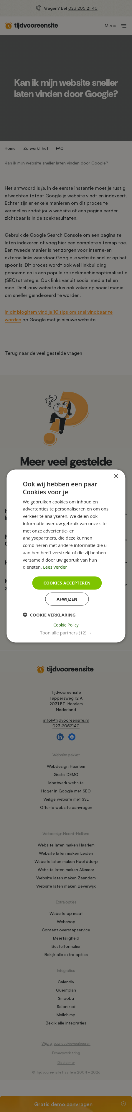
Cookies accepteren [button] (66, 583)
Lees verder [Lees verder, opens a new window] (55, 567)
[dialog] (65, 556)
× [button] (116, 476)
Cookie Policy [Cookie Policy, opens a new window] (66, 624)
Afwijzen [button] (67, 599)
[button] (66, 632)
